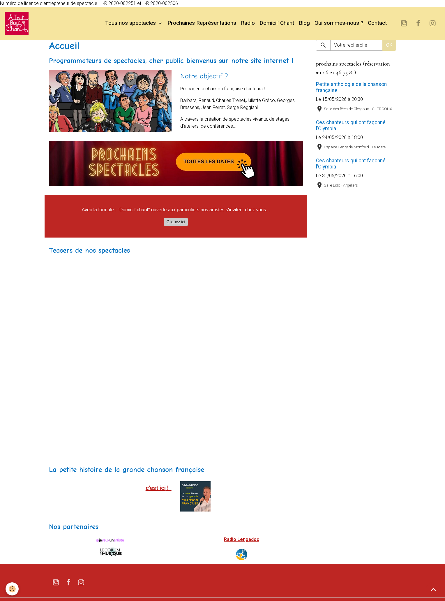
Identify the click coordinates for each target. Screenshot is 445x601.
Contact (377, 23)
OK (389, 45)
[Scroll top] (433, 589)
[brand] (18, 23)
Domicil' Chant (276, 23)
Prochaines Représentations (201, 23)
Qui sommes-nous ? (339, 23)
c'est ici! (159, 487)
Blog (304, 23)
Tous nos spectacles (131, 23)
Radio (248, 23)
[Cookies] (12, 588)
